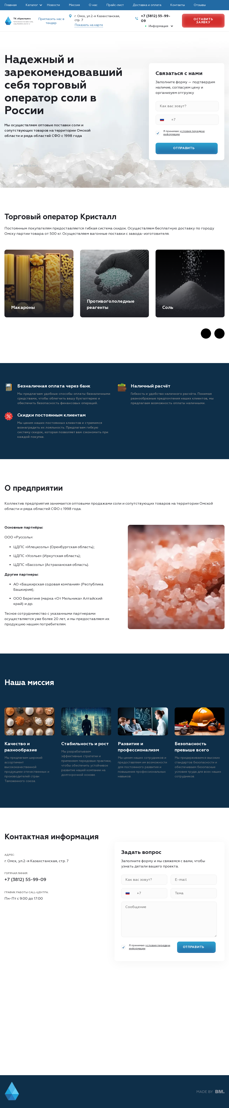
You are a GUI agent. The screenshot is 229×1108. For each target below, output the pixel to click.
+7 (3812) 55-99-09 (25, 879)
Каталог (32, 5)
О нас (93, 5)
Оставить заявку (203, 20)
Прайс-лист (115, 5)
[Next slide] (219, 333)
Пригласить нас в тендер (51, 21)
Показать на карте (89, 25)
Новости (53, 5)
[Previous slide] (206, 333)
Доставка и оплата (147, 5)
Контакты (177, 5)
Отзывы (200, 5)
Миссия (74, 5)
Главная (10, 5)
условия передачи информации (184, 133)
